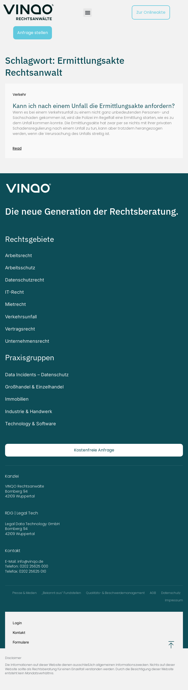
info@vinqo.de (30, 561)
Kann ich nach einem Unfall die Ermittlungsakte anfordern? (94, 106)
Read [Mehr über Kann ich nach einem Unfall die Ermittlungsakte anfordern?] (17, 148)
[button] (87, 12)
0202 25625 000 (34, 566)
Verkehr (19, 94)
